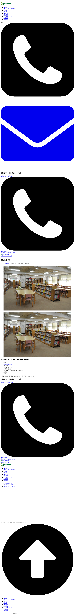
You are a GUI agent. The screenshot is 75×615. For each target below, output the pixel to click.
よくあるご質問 (8, 16)
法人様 (5, 10)
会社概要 (6, 18)
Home (2, 263)
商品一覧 (6, 13)
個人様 (5, 11)
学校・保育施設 (8, 364)
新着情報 (6, 19)
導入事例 (6, 15)
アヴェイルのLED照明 (9, 8)
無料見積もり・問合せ (9, 486)
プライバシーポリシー (9, 484)
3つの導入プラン (8, 483)
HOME (5, 7)
